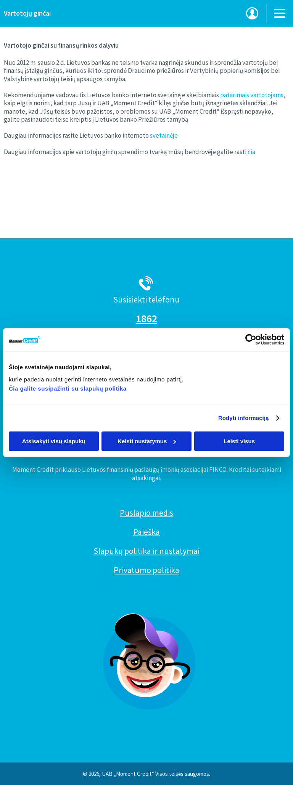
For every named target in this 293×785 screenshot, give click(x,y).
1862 (146, 318)
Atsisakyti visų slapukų (53, 441)
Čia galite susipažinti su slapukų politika (68, 388)
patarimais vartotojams (251, 95)
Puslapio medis (146, 512)
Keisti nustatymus (147, 441)
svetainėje (164, 135)
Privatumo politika (146, 570)
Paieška (146, 531)
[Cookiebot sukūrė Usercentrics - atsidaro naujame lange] (250, 339)
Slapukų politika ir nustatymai (146, 550)
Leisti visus (239, 441)
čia (251, 152)
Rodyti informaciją (243, 418)
